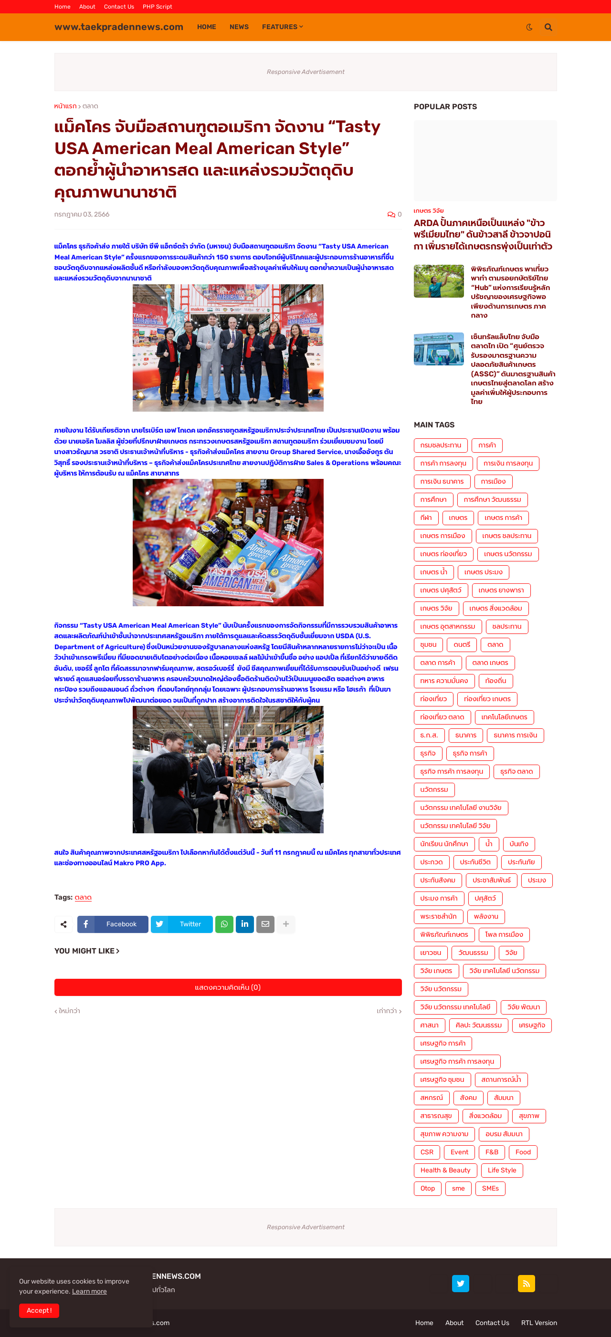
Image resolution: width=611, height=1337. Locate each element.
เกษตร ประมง (483, 572)
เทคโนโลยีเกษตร (504, 717)
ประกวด (432, 862)
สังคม (468, 1098)
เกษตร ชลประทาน (507, 536)
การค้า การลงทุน (444, 463)
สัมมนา (504, 1098)
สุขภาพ (529, 1116)
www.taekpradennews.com (118, 26)
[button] (529, 27)
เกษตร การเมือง (443, 536)
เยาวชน (431, 953)
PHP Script (157, 6)
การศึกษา (434, 500)
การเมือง (493, 481)
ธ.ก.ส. (429, 735)
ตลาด (90, 106)
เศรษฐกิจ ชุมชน (442, 1080)
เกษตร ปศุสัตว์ (441, 590)
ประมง (537, 880)
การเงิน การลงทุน (508, 463)
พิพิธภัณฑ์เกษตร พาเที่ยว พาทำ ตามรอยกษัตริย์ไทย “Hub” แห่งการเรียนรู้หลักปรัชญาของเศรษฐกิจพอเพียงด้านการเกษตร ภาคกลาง (510, 292)
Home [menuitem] (206, 27)
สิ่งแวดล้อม (485, 1116)
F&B (491, 1152)
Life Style (502, 1170)
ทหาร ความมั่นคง (444, 681)
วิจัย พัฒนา (523, 1007)
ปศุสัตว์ (485, 898)
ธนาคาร (465, 735)
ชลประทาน (507, 626)
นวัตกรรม (434, 790)
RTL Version (539, 1323)
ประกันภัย (521, 862)
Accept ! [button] (39, 1310)
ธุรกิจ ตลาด (516, 771)
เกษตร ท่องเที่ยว (444, 554)
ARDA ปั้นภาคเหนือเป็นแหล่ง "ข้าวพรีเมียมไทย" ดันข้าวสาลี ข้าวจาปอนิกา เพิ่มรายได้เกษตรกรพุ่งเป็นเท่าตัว (483, 235)
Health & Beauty (446, 1170)
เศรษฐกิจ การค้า (443, 1043)
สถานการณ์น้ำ (501, 1080)
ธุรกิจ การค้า (470, 753)
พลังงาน (486, 916)
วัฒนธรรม (473, 953)
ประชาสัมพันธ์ (492, 880)
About (87, 6)
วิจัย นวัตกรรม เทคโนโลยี (456, 1007)
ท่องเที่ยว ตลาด (442, 717)
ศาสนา (430, 1025)
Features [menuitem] (279, 27)
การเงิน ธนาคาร (442, 481)
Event (459, 1152)
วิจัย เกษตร (437, 971)
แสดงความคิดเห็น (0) (228, 987)
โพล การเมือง (504, 935)
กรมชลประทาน (441, 445)
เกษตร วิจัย (437, 608)
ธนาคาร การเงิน (515, 735)
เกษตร (458, 518)
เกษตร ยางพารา (501, 590)
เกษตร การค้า (503, 518)
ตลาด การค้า (438, 663)
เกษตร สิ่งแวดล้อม (496, 608)
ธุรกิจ (428, 753)
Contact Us (119, 6)
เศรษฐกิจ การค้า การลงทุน (458, 1061)
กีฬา (426, 518)
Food (523, 1152)
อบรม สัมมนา (503, 1134)
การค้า (487, 445)
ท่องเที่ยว (434, 699)
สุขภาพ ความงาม (445, 1134)
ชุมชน (429, 645)
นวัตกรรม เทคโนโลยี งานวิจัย (461, 808)
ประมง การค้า (439, 898)
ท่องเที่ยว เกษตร (487, 699)
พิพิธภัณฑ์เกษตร (444, 935)
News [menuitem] (239, 27)
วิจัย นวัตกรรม (441, 989)
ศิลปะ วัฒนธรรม (479, 1025)
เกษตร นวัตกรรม (508, 554)
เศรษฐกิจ (532, 1025)
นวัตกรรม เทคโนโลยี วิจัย (456, 826)
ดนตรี (461, 645)
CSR (427, 1152)
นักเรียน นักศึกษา (444, 844)
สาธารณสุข (436, 1116)
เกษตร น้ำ (434, 572)
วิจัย (511, 953)
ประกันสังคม (438, 880)
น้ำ (489, 844)
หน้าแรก (65, 106)
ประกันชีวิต (475, 862)
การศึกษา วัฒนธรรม (492, 500)
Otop (428, 1188)
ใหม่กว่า (69, 1011)
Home (62, 6)
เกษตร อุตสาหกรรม (448, 626)
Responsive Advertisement (306, 71)
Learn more (89, 1291)
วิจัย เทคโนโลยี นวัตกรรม (505, 971)
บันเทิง (519, 844)
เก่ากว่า (387, 1011)
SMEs (490, 1188)
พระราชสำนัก (439, 916)
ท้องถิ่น (495, 681)
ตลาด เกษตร (490, 663)
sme (458, 1188)
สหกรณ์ (432, 1098)
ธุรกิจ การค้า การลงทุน (452, 771)
